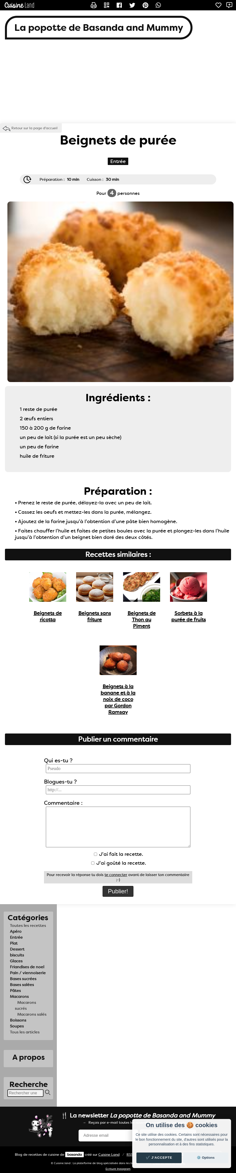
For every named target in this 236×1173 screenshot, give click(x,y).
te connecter (116, 874)
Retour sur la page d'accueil (34, 128)
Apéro (15, 931)
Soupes (17, 1026)
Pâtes (15, 990)
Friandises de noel (27, 967)
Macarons (19, 996)
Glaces (16, 961)
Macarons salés (31, 1014)
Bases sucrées (23, 978)
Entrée (16, 937)
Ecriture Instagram (118, 1169)
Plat (14, 943)
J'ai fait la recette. (118, 854)
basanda (74, 1154)
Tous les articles (25, 1032)
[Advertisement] (118, 83)
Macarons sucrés (25, 1005)
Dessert (17, 949)
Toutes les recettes (28, 925)
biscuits (17, 955)
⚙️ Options (206, 1157)
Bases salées (22, 984)
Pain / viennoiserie (28, 972)
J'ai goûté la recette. (118, 863)
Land (109, 1154)
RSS (130, 1154)
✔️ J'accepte (159, 1157)
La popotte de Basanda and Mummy (98, 27)
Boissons (18, 1020)
